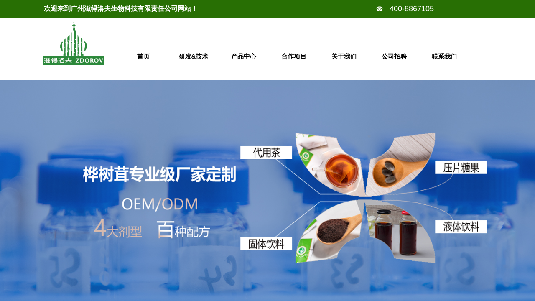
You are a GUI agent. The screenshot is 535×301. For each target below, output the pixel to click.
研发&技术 (194, 56)
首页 (143, 56)
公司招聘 (394, 56)
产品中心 (243, 56)
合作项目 (293, 56)
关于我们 (344, 56)
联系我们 (444, 56)
